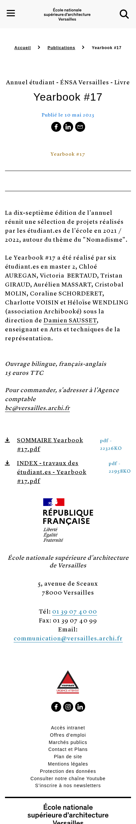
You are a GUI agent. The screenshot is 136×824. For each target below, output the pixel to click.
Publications (61, 47)
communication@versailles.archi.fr (68, 638)
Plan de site (68, 756)
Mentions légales (68, 764)
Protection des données (68, 771)
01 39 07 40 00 (74, 611)
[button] (124, 14)
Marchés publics (68, 742)
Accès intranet (68, 727)
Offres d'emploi (68, 735)
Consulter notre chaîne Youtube (67, 778)
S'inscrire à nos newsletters (68, 785)
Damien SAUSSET (70, 320)
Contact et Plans (68, 749)
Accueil (22, 47)
